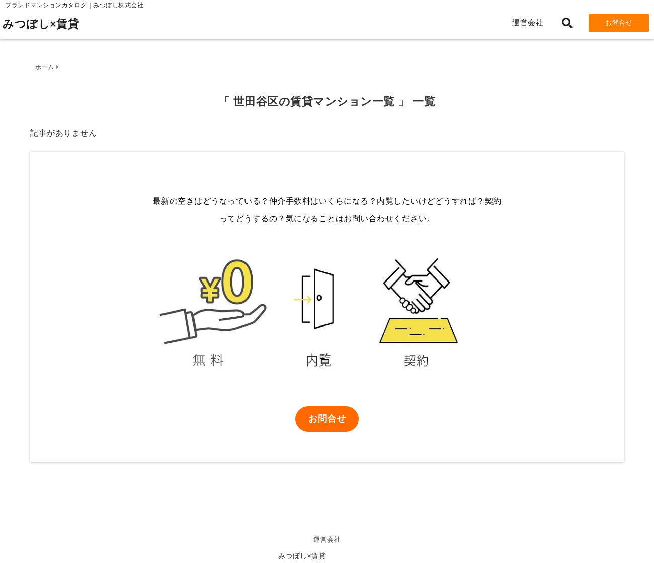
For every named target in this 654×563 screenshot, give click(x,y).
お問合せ (618, 22)
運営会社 (527, 22)
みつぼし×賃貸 (41, 24)
